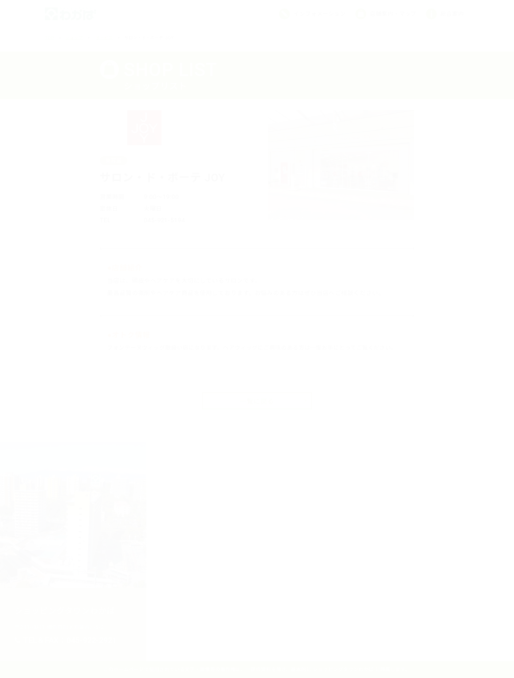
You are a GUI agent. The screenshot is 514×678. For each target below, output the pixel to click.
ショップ (74, 37)
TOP (49, 37)
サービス (104, 37)
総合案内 (452, 14)
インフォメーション (320, 14)
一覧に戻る (257, 401)
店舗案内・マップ (393, 14)
